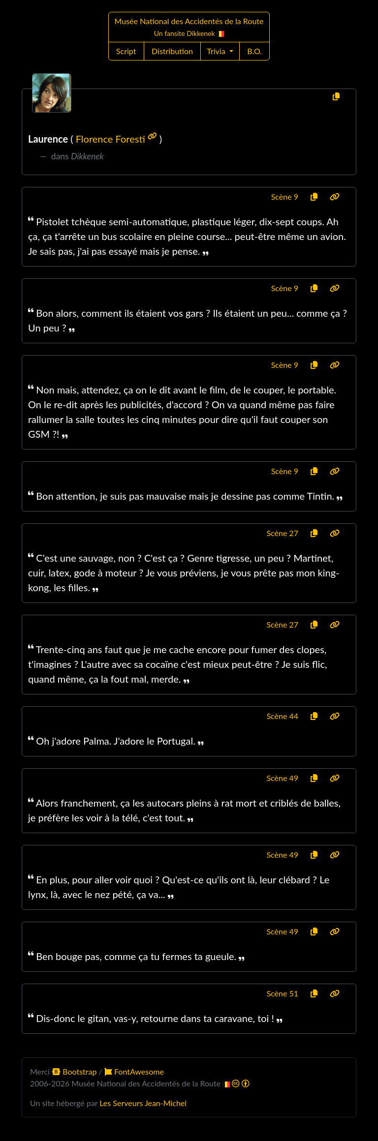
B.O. (254, 51)
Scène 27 (282, 533)
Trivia (217, 51)
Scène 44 (282, 716)
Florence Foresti (117, 139)
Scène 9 (284, 196)
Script (126, 51)
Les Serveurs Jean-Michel (143, 1103)
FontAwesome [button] (134, 1071)
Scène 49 (282, 777)
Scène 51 (282, 993)
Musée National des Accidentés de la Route (189, 26)
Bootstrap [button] (75, 1071)
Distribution (172, 51)
